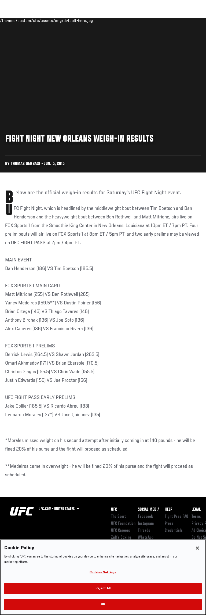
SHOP (173, 20)
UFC (114, 509)
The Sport (118, 516)
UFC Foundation (123, 523)
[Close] (197, 548)
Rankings (37, 20)
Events (15, 20)
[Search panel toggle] (188, 20)
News (82, 20)
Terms (196, 516)
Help (168, 509)
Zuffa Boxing (148, 22)
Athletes (61, 20)
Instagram (146, 523)
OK (103, 604)
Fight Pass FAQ (176, 516)
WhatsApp (145, 537)
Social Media (148, 509)
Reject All (103, 588)
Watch (127, 20)
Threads (144, 530)
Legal (196, 509)
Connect (105, 20)
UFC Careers (120, 530)
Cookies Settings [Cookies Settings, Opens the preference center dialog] (103, 572)
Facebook (145, 516)
